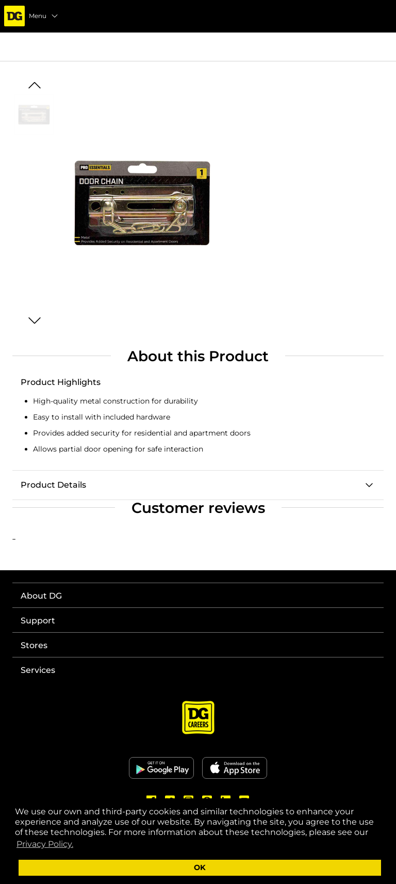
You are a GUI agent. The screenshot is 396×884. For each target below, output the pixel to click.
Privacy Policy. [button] (44, 844)
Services (38, 670)
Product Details (53, 485)
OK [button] (200, 867)
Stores (34, 645)
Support (38, 620)
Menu (44, 16)
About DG (41, 596)
